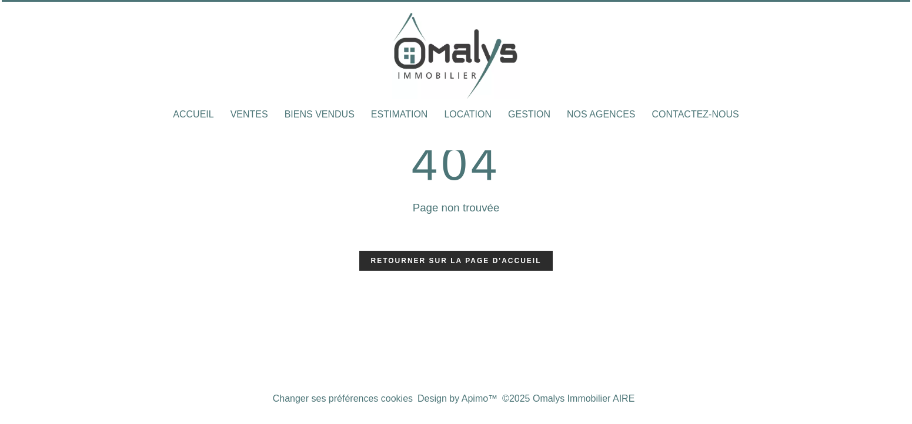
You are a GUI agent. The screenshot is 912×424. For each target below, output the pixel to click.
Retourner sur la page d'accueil (456, 261)
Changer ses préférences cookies (343, 398)
